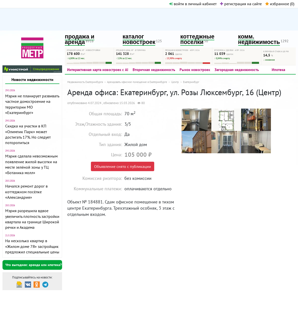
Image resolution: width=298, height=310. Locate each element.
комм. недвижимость (259, 39)
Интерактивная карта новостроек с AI (97, 69)
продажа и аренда (79, 39)
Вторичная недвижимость (154, 69)
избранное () (279, 3)
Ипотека (278, 69)
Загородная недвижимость (237, 69)
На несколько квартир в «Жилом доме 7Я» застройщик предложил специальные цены (32, 246)
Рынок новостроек (195, 69)
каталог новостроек (139, 39)
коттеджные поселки (197, 39)
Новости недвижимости (32, 79)
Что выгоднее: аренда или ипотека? (33, 265)
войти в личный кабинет (193, 3)
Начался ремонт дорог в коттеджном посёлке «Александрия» (26, 192)
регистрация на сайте (241, 3)
